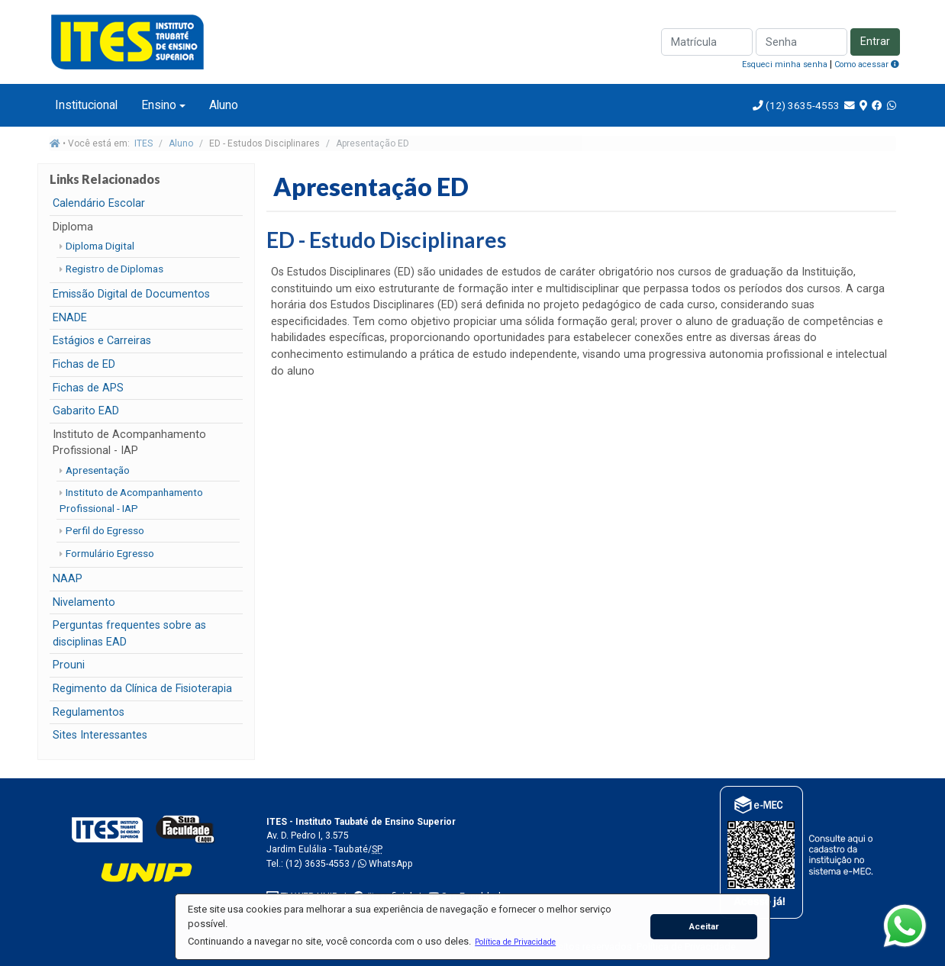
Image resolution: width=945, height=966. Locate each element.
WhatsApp (385, 863)
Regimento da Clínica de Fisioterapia (142, 688)
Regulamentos (88, 712)
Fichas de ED (84, 364)
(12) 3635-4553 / (321, 863)
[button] (515, 942)
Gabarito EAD (86, 410)
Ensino (158, 105)
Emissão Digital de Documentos (131, 294)
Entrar (875, 41)
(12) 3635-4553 (801, 105)
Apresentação (98, 470)
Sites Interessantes (100, 735)
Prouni (69, 664)
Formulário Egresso (110, 553)
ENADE (70, 317)
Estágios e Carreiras (102, 340)
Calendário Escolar (99, 203)
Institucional (86, 105)
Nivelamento (84, 602)
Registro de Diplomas (114, 268)
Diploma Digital (100, 246)
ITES (143, 143)
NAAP (67, 578)
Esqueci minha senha (784, 64)
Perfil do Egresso (105, 530)
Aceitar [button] (704, 926)
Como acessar (866, 64)
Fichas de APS (88, 388)
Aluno (223, 105)
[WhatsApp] (905, 926)
